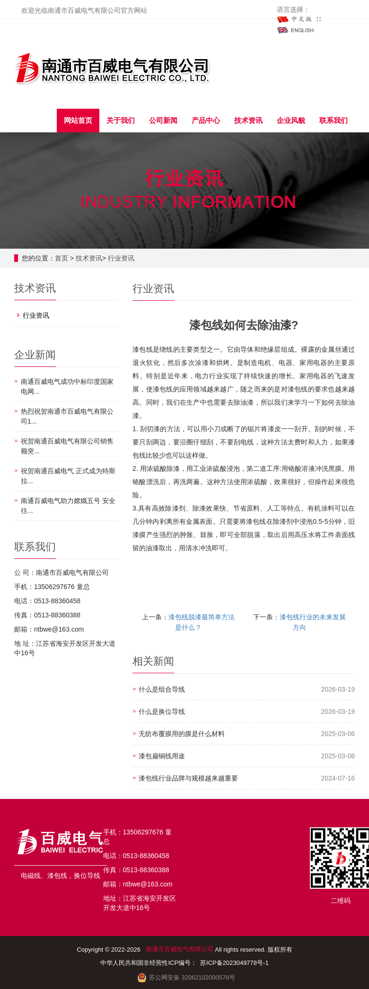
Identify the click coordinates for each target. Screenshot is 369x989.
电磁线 (31, 875)
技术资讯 (248, 120)
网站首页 (78, 120)
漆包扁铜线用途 (162, 756)
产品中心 (206, 120)
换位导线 (87, 875)
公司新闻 (163, 120)
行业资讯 (121, 258)
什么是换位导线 (162, 711)
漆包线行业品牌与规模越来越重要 (188, 778)
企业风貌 (291, 120)
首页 (61, 258)
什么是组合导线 (162, 689)
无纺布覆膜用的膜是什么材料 (182, 733)
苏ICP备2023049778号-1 (235, 962)
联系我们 (333, 120)
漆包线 (57, 875)
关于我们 (120, 120)
